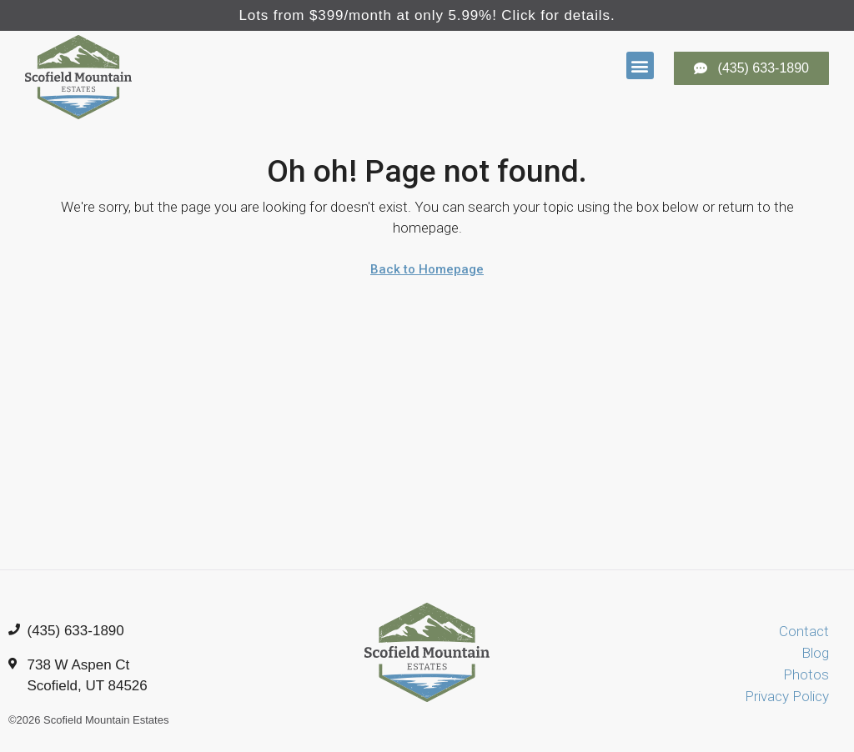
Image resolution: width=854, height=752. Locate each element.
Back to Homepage (427, 269)
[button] (640, 65)
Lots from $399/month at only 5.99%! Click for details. (427, 15)
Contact (804, 631)
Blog (815, 652)
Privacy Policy (787, 696)
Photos (806, 674)
